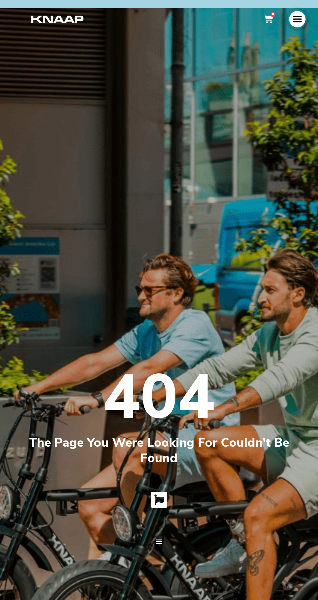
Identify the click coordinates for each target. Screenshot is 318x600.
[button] (159, 543)
